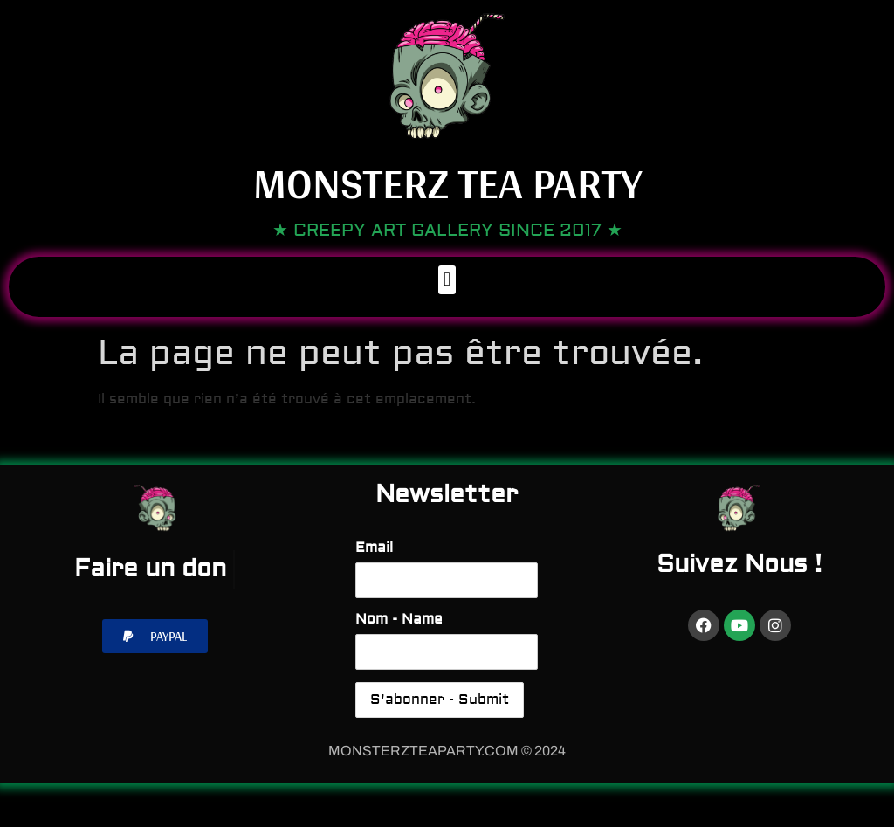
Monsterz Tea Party (447, 182)
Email (374, 547)
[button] (446, 279)
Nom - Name (399, 619)
